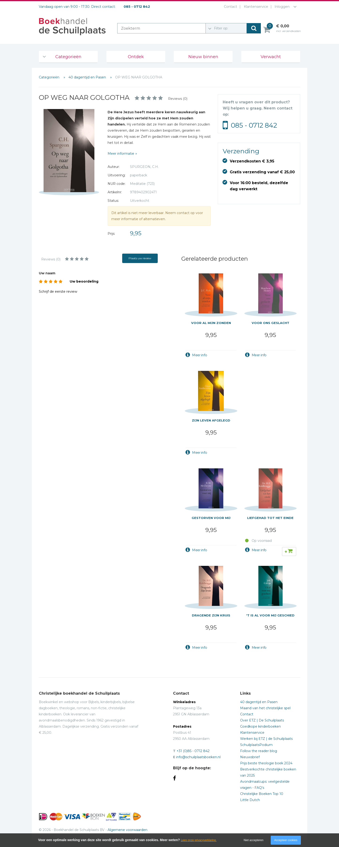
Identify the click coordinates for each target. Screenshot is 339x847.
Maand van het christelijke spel (265, 708)
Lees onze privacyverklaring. (199, 840)
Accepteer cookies (285, 840)
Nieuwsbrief (250, 757)
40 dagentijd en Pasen (88, 77)
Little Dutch (250, 800)
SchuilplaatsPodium (256, 745)
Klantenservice (255, 6)
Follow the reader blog (258, 751)
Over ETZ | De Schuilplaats (262, 720)
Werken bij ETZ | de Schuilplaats (266, 739)
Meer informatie (121, 153)
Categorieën (68, 56)
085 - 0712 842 (254, 125)
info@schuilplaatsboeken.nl (198, 757)
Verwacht (271, 56)
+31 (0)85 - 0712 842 (193, 751)
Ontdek (136, 56)
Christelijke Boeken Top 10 (261, 794)
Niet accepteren (253, 840)
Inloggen (282, 6)
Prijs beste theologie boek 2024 (266, 763)
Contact (229, 6)
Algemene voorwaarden (127, 830)
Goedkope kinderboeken (260, 726)
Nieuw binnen (203, 56)
